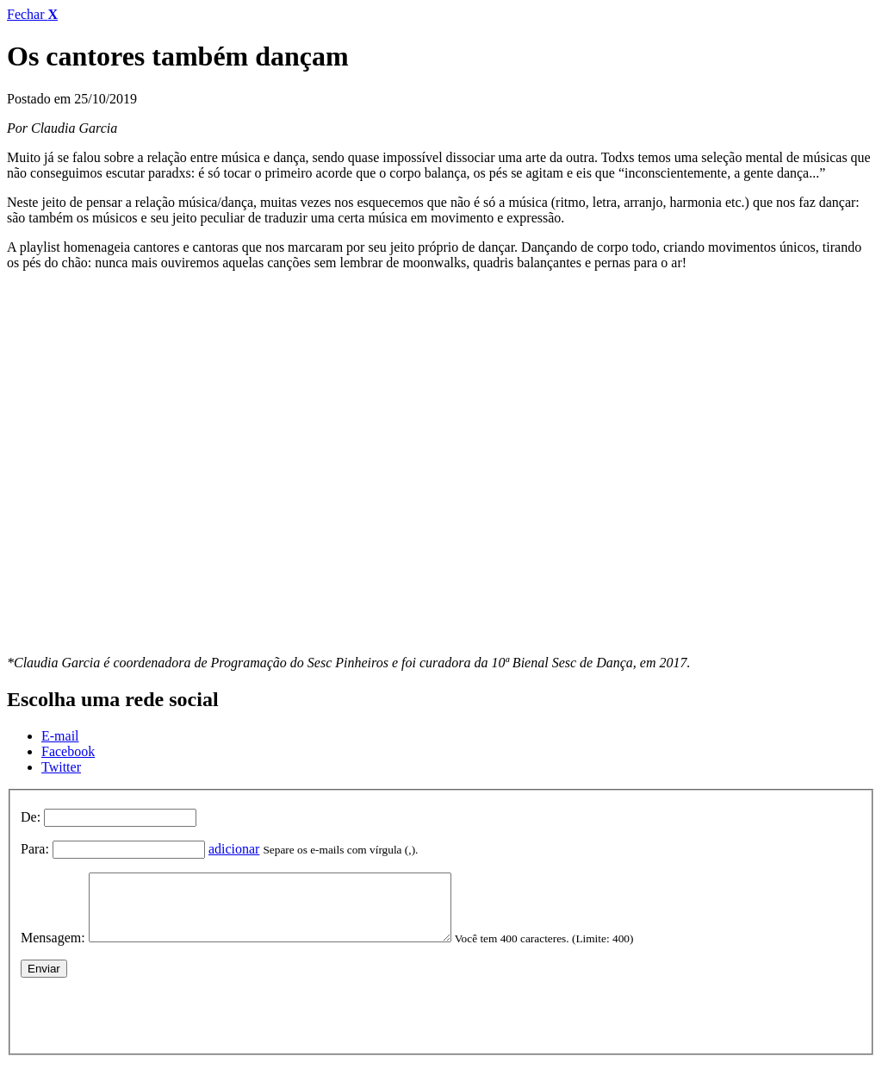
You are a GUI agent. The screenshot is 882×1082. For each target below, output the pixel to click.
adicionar (234, 848)
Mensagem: (53, 950)
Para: (35, 848)
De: (30, 817)
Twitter (61, 767)
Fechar (32, 14)
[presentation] (152, 1024)
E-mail (60, 736)
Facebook (68, 751)
